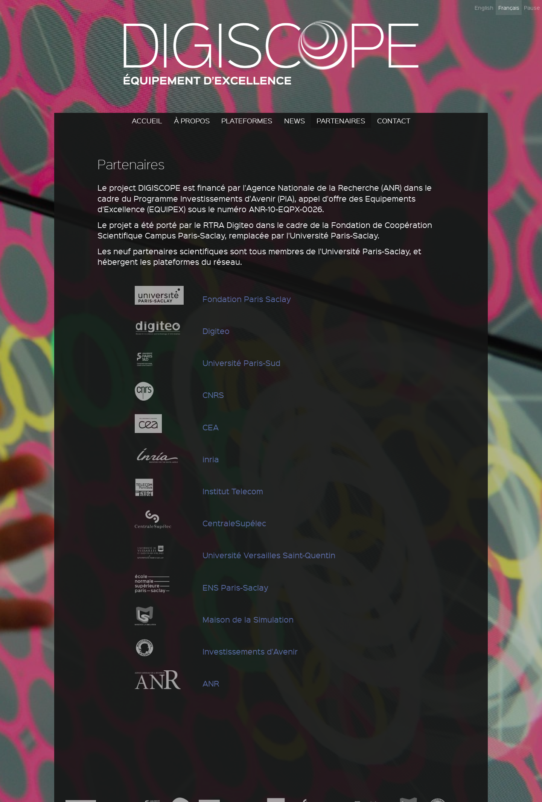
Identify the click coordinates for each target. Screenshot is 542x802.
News (294, 120)
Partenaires (341, 120)
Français (508, 7)
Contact (393, 120)
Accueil (147, 120)
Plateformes (246, 120)
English (484, 7)
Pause (532, 7)
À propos (192, 120)
